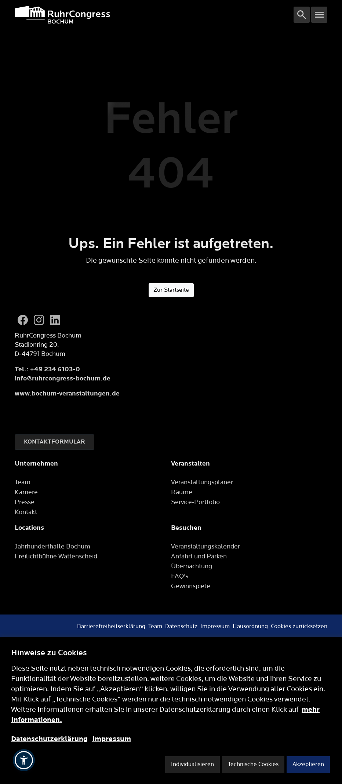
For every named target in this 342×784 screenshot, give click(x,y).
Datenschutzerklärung (49, 738)
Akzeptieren (308, 764)
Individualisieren (192, 764)
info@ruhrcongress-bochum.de (62, 378)
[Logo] (154, 14)
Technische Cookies (253, 764)
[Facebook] (23, 320)
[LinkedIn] (55, 320)
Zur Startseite (171, 290)
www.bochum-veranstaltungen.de (67, 393)
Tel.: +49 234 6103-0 (47, 369)
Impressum (111, 738)
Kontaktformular (54, 441)
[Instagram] (39, 320)
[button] (24, 760)
